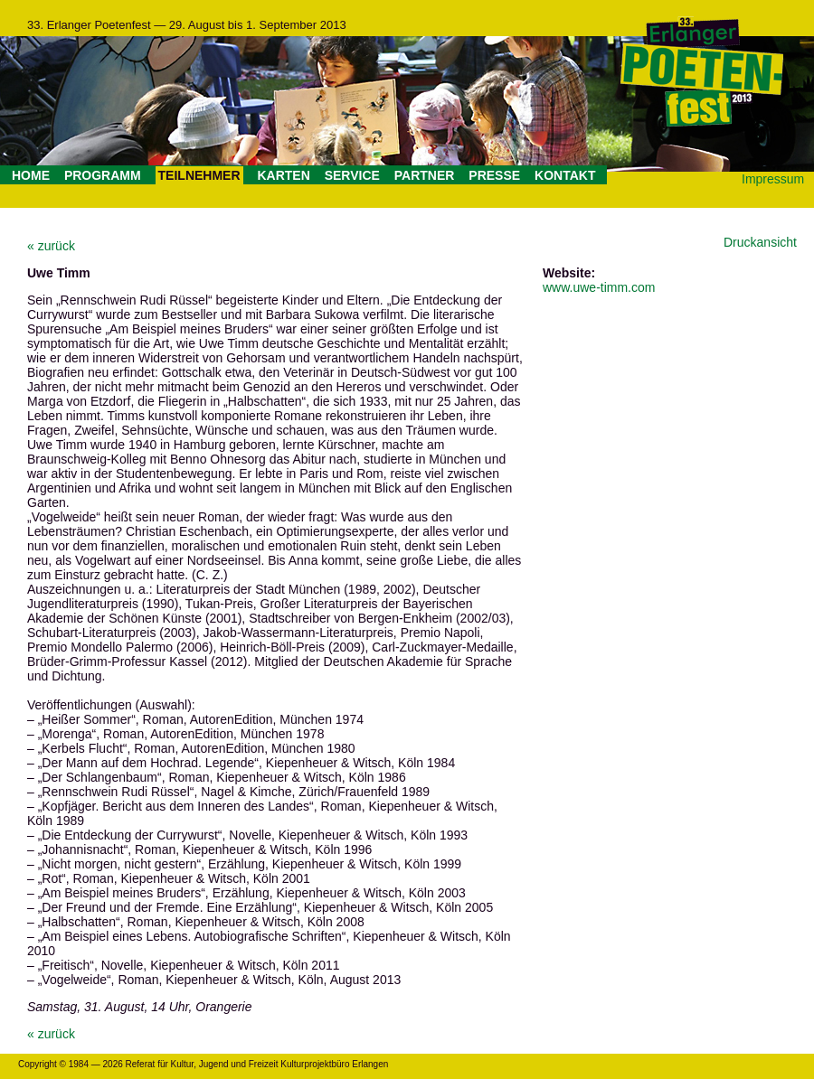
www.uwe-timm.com (599, 287)
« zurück (51, 246)
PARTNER (424, 175)
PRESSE (494, 175)
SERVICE (352, 175)
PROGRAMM (102, 175)
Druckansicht (760, 242)
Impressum (773, 179)
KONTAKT (565, 175)
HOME (31, 175)
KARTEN (283, 175)
